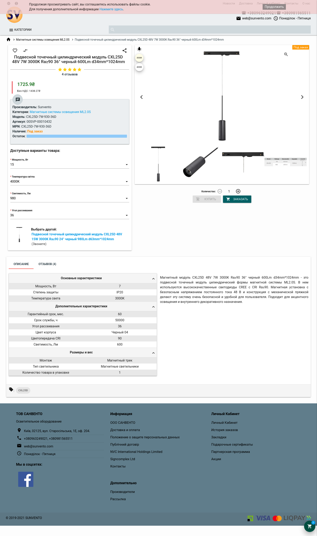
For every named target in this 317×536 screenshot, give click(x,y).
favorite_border (15, 50)
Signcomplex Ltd (122, 459)
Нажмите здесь (111, 9)
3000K (139, 58)
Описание (21, 264)
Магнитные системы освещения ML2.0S (43, 39)
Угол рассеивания (22, 210)
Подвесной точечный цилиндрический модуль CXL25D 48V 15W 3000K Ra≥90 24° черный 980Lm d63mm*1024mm (77, 239)
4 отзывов (70, 74)
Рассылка (118, 499)
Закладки (218, 437)
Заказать (237, 199)
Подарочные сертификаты (232, 444)
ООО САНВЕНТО (122, 423)
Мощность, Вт (20, 159)
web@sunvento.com (253, 18)
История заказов (224, 430)
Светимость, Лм (21, 193)
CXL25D (23, 390)
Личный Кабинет (224, 423)
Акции (216, 459)
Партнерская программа (230, 452)
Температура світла (23, 176)
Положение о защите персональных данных (145, 437)
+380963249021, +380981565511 (48, 439)
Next (302, 96)
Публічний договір (124, 444)
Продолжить (274, 7)
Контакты (118, 466)
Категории (23, 30)
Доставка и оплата (125, 430)
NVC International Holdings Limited (136, 452)
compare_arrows (25, 50)
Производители (122, 492)
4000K (139, 67)
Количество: (209, 191)
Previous (141, 96)
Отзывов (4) (47, 264)
